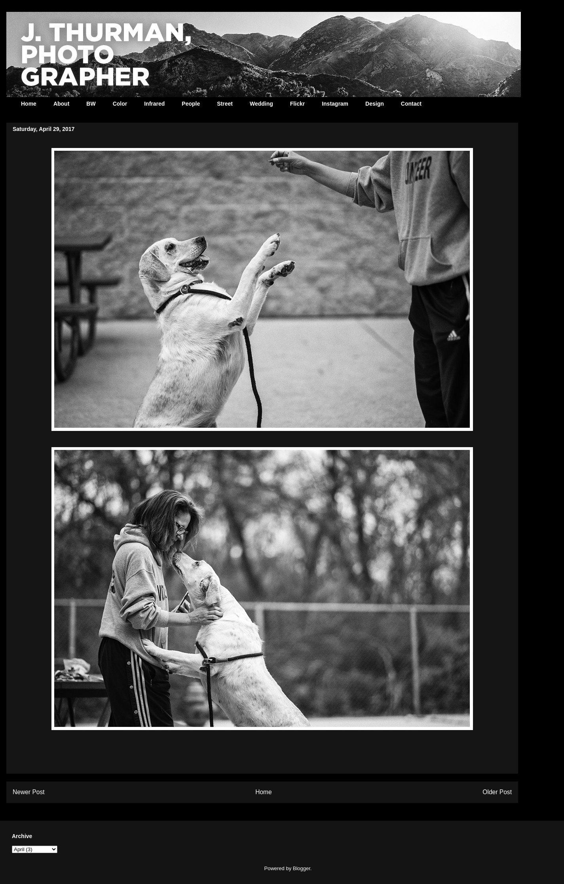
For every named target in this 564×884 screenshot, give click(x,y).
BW (90, 104)
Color (120, 104)
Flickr (297, 104)
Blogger (301, 868)
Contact (411, 104)
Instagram (335, 104)
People (191, 104)
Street (225, 104)
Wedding (261, 104)
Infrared (154, 104)
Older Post (497, 792)
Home (28, 104)
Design (374, 104)
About (61, 104)
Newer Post (29, 792)
